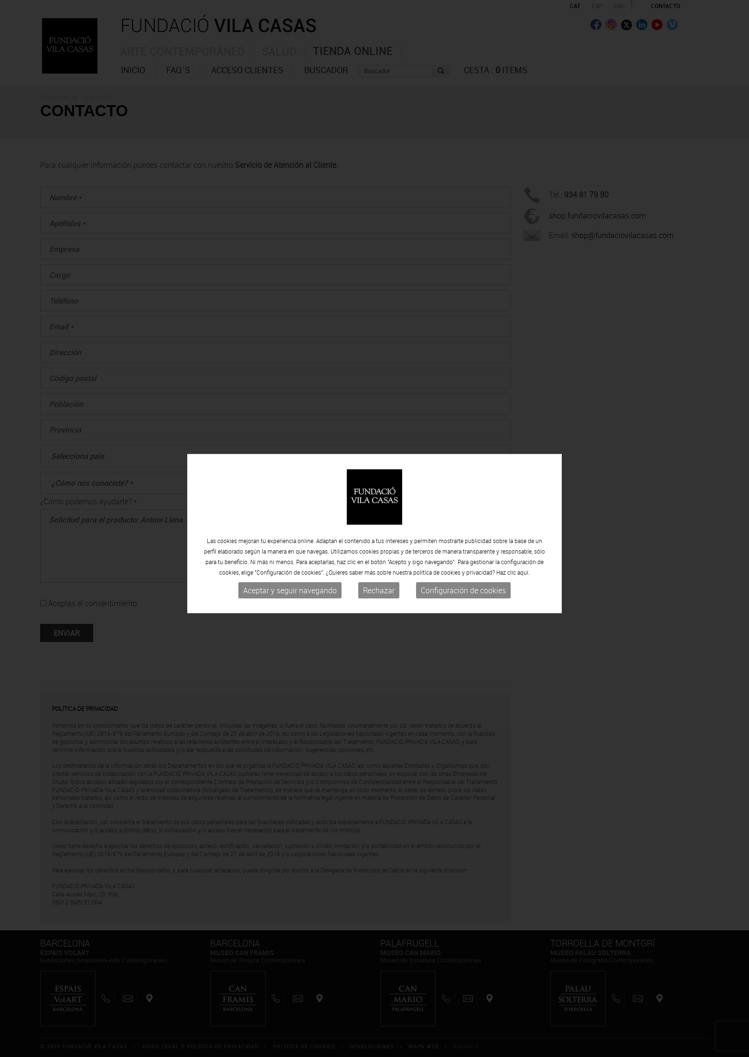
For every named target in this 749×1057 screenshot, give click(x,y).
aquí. (523, 575)
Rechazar (379, 593)
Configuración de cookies (463, 593)
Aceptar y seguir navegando (290, 593)
